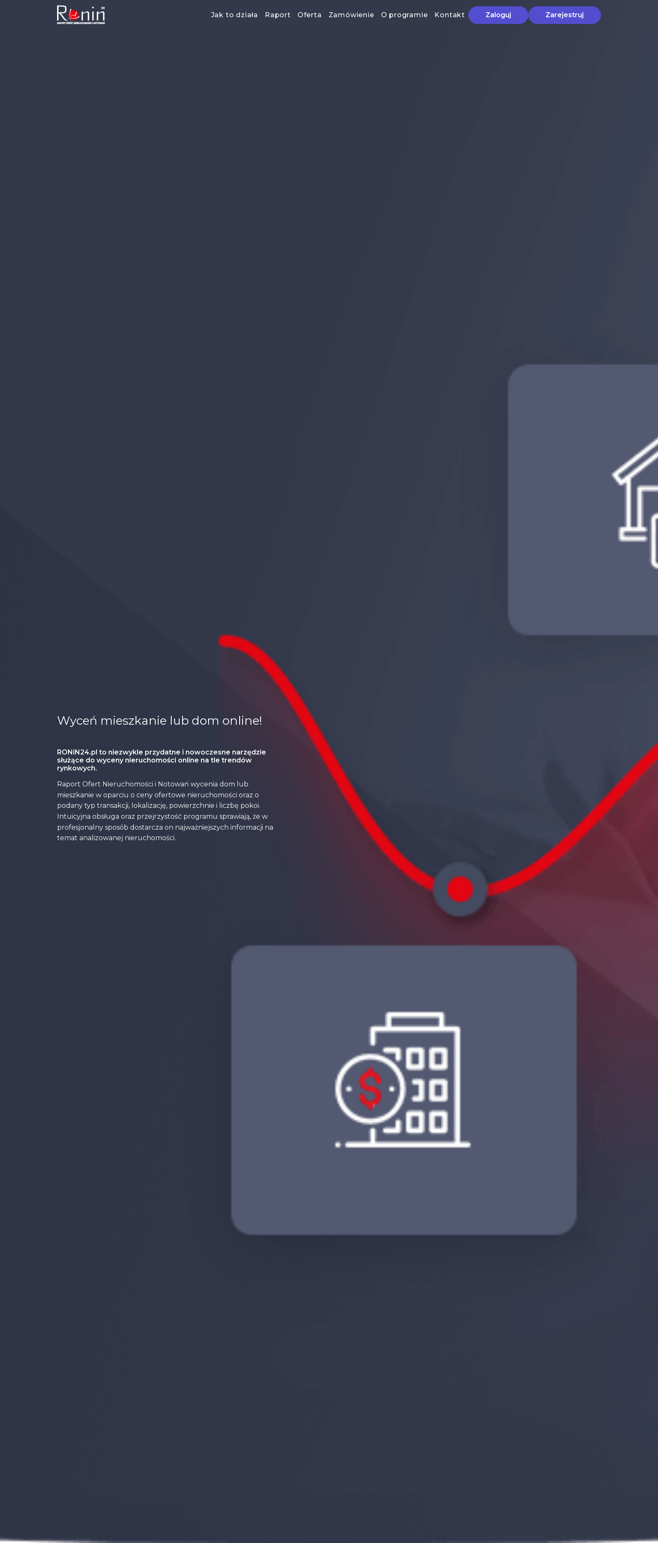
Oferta (310, 15)
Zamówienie (351, 15)
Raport (278, 15)
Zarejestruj (565, 15)
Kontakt (449, 15)
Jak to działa (234, 15)
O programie (404, 15)
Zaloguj (498, 15)
